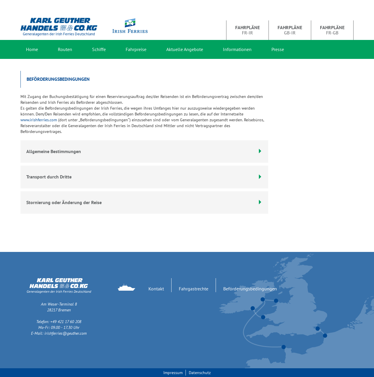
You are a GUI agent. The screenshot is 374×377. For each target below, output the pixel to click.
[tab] (144, 177)
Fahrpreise (136, 49)
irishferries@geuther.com (65, 333)
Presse (277, 49)
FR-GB (332, 30)
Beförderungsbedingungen (250, 289)
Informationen (237, 49)
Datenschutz (200, 372)
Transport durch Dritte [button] (144, 177)
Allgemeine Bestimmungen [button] (144, 151)
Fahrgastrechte (193, 289)
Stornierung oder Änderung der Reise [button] (144, 202)
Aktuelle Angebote (184, 49)
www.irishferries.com (38, 119)
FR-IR (247, 30)
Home (32, 49)
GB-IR (290, 30)
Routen (65, 49)
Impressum (173, 372)
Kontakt (156, 289)
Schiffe (99, 49)
